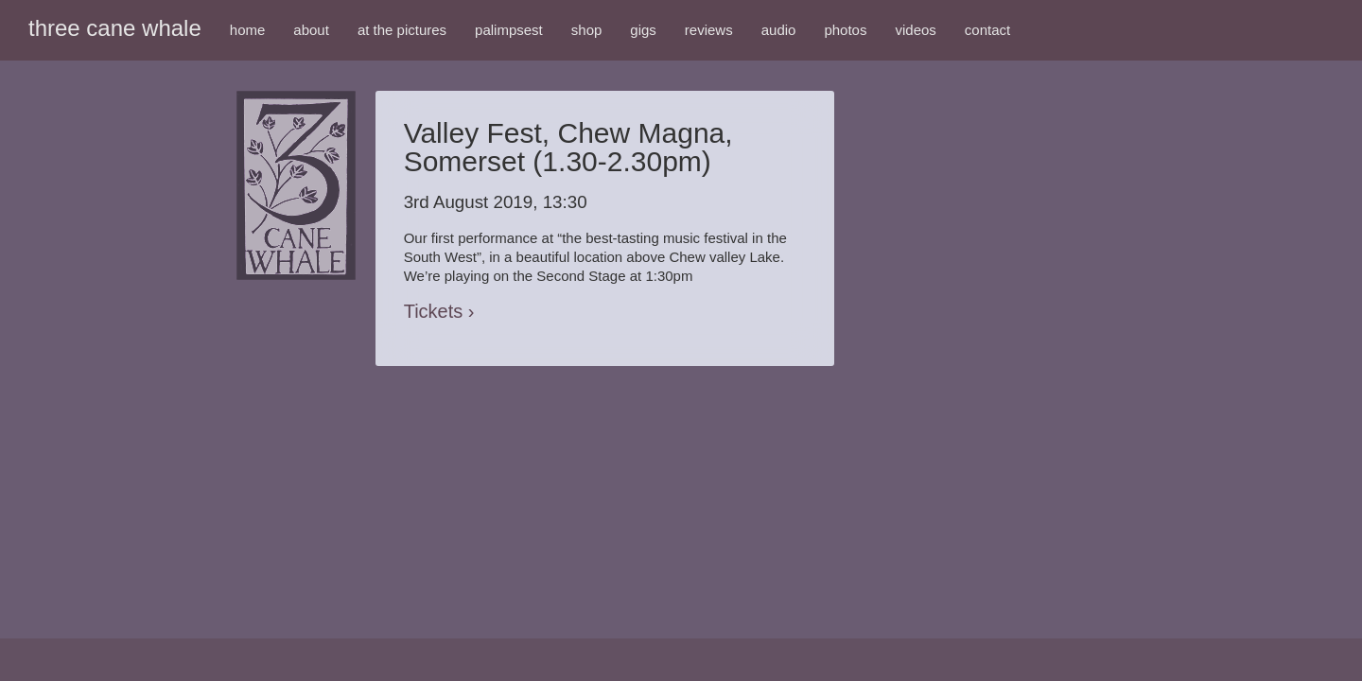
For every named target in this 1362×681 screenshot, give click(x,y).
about (311, 30)
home (248, 30)
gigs (643, 30)
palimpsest (509, 30)
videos (915, 30)
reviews (709, 30)
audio (778, 30)
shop (586, 30)
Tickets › (439, 311)
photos (845, 30)
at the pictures (402, 30)
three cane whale (114, 28)
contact (987, 30)
